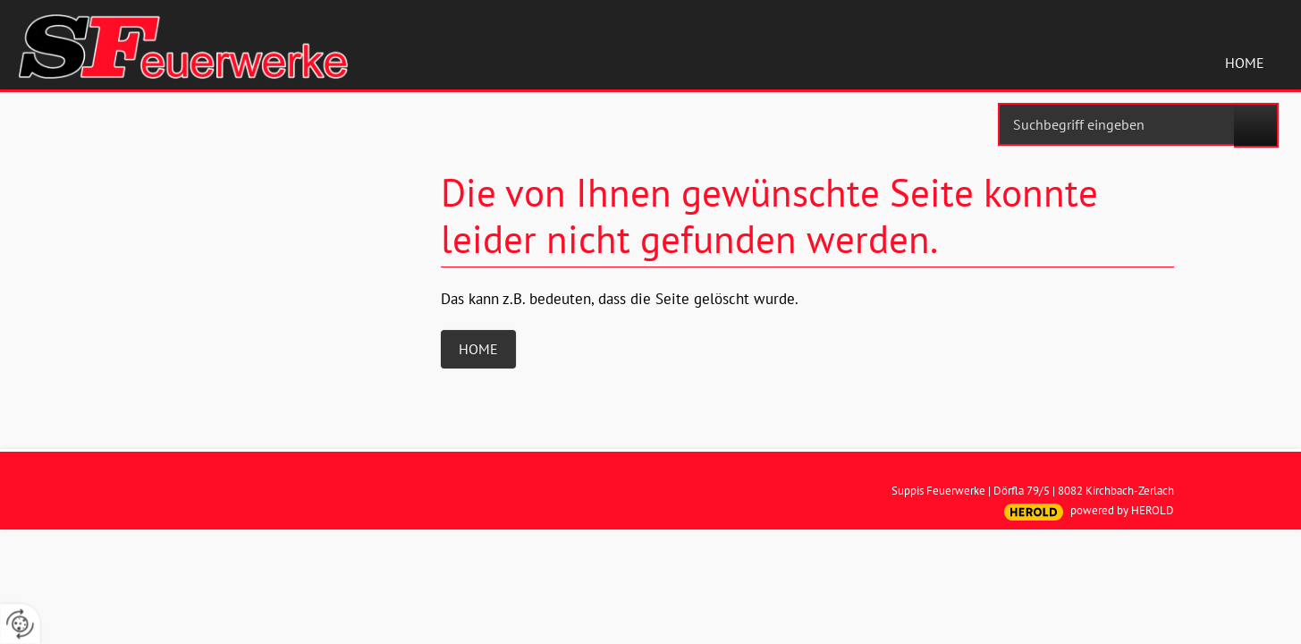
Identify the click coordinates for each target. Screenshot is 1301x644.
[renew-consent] (20, 624)
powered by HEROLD (1122, 510)
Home (1244, 63)
